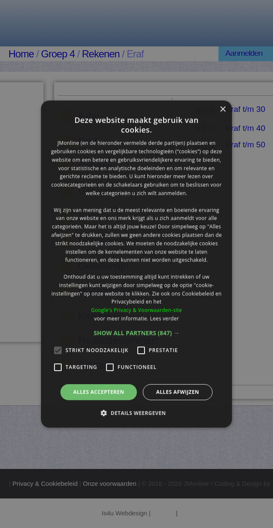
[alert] (136, 264)
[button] (137, 333)
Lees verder (164, 318)
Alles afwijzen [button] (177, 391)
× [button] (222, 109)
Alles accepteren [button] (98, 391)
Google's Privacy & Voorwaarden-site (136, 310)
